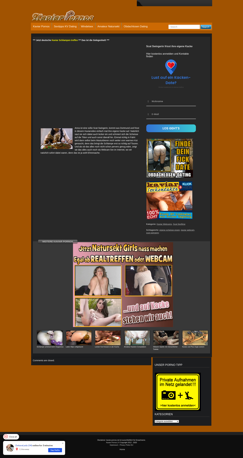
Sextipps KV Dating (65, 26)
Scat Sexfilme (179, 224)
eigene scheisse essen (169, 230)
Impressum (114, 445)
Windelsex (87, 26)
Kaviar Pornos (41, 26)
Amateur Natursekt (108, 26)
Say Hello (55, 450)
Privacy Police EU (126, 445)
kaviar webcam (187, 230)
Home (122, 449)
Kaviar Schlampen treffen (65, 40)
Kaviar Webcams (164, 224)
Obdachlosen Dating (136, 26)
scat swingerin (152, 233)
